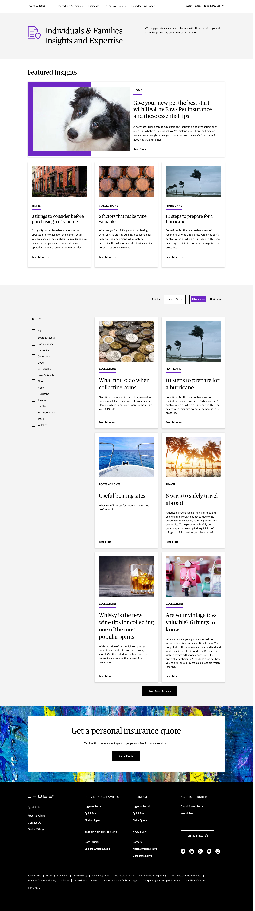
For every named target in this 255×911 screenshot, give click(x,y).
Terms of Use (34, 876)
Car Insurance (46, 344)
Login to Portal (93, 806)
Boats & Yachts (46, 337)
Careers (137, 842)
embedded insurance (101, 832)
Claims (198, 6)
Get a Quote (140, 820)
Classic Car (44, 350)
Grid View (198, 299)
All (39, 331)
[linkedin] (191, 851)
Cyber (41, 362)
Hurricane (43, 394)
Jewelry (42, 400)
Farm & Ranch (46, 375)
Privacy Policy (80, 876)
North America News (145, 849)
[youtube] (209, 851)
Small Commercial (48, 412)
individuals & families (102, 797)
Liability (42, 406)
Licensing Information (57, 876)
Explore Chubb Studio (97, 849)
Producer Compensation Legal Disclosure (48, 880)
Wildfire (42, 425)
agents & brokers (194, 797)
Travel (41, 419)
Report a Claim (36, 815)
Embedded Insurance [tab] (143, 6)
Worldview (187, 813)
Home (41, 387)
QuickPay (90, 813)
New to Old (173, 299)
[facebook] (183, 851)
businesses (141, 797)
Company (140, 832)
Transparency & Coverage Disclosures (162, 880)
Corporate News (142, 856)
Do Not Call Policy (124, 876)
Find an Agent (92, 820)
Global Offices (36, 829)
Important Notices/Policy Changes (120, 880)
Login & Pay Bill (212, 6)
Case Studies (92, 842)
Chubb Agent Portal (192, 806)
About (189, 6)
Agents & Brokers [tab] (116, 6)
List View (216, 299)
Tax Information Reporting (152, 876)
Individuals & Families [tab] (70, 6)
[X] (200, 851)
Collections (44, 356)
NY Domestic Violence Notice (186, 876)
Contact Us (34, 822)
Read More (107, 422)
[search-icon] (223, 6)
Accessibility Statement (86, 880)
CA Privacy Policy (101, 876)
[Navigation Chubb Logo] (37, 6)
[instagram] (217, 851)
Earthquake (44, 369)
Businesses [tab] (94, 6)
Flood (41, 381)
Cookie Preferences (195, 880)
